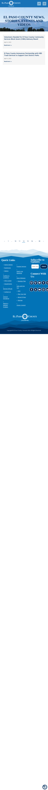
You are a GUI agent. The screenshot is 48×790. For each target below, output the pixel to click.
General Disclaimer (6, 297)
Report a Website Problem (5, 305)
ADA (19, 291)
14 (32, 241)
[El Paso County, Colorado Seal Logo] (25, 317)
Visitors (6, 271)
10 (15, 241)
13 (28, 241)
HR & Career (8, 281)
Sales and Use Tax (21, 287)
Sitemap (20, 300)
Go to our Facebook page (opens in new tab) (31, 290)
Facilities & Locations (6, 276)
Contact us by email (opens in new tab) (40, 283)
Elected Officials (7, 289)
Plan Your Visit (22, 294)
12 (23, 241)
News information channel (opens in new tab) (32, 283)
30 (39, 241)
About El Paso (22, 297)
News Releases (21, 278)
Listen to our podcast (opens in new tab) (43, 283)
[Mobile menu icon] (44, 3)
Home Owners (8, 265)
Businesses (7, 268)
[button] (39, 3)
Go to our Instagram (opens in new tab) (44, 290)
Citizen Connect (21, 305)
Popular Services (21, 266)
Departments (8, 284)
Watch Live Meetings (20, 272)
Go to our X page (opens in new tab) (35, 290)
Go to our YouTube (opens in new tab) (39, 290)
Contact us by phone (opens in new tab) (35, 283)
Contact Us (7, 292)
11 (19, 241)
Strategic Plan (22, 281)
